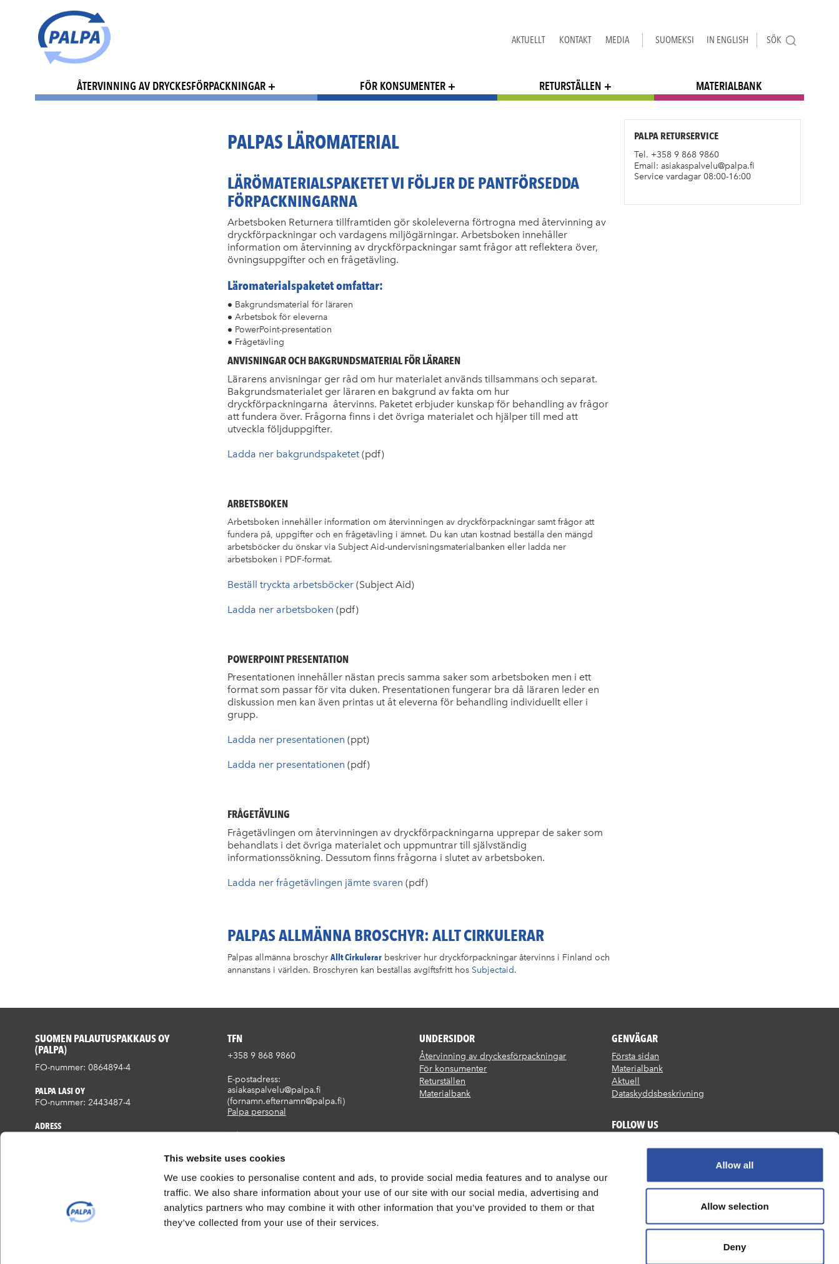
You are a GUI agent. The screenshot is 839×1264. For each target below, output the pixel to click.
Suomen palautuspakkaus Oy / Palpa (74, 37)
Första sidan (635, 1056)
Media (617, 40)
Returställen (570, 85)
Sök (782, 40)
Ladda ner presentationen (287, 739)
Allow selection (734, 1141)
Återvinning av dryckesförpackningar (171, 85)
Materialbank (729, 85)
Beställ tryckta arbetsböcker (290, 584)
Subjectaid (493, 970)
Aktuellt (528, 40)
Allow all (735, 1100)
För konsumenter (402, 85)
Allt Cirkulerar (356, 957)
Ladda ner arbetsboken (280, 609)
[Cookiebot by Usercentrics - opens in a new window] (81, 1239)
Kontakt (575, 40)
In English (727, 40)
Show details (656, 1239)
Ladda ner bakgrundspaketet (293, 454)
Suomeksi (674, 40)
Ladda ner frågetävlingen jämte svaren (315, 882)
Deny (735, 1182)
